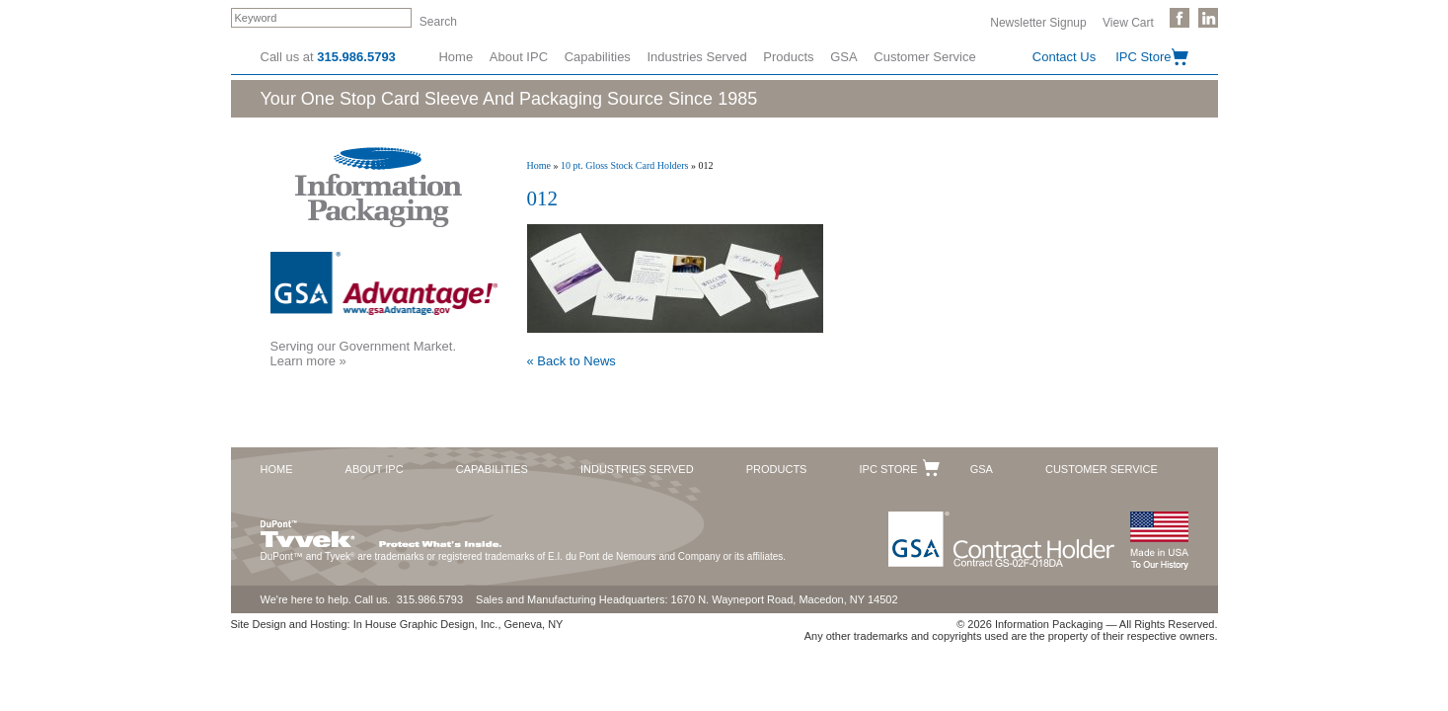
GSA (843, 56)
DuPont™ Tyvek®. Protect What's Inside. (381, 529)
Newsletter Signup (1038, 22)
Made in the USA (1158, 541)
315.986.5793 (356, 56)
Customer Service (924, 56)
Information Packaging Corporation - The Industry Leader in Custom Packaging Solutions (378, 187)
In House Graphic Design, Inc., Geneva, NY (458, 624)
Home (455, 56)
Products (788, 56)
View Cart (1128, 22)
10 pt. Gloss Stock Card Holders (624, 165)
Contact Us (1064, 56)
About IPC (519, 56)
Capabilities (598, 56)
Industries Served (697, 56)
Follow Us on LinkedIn (1208, 18)
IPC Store (1143, 56)
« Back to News (571, 361)
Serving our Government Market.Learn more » (363, 353)
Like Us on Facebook (1179, 18)
